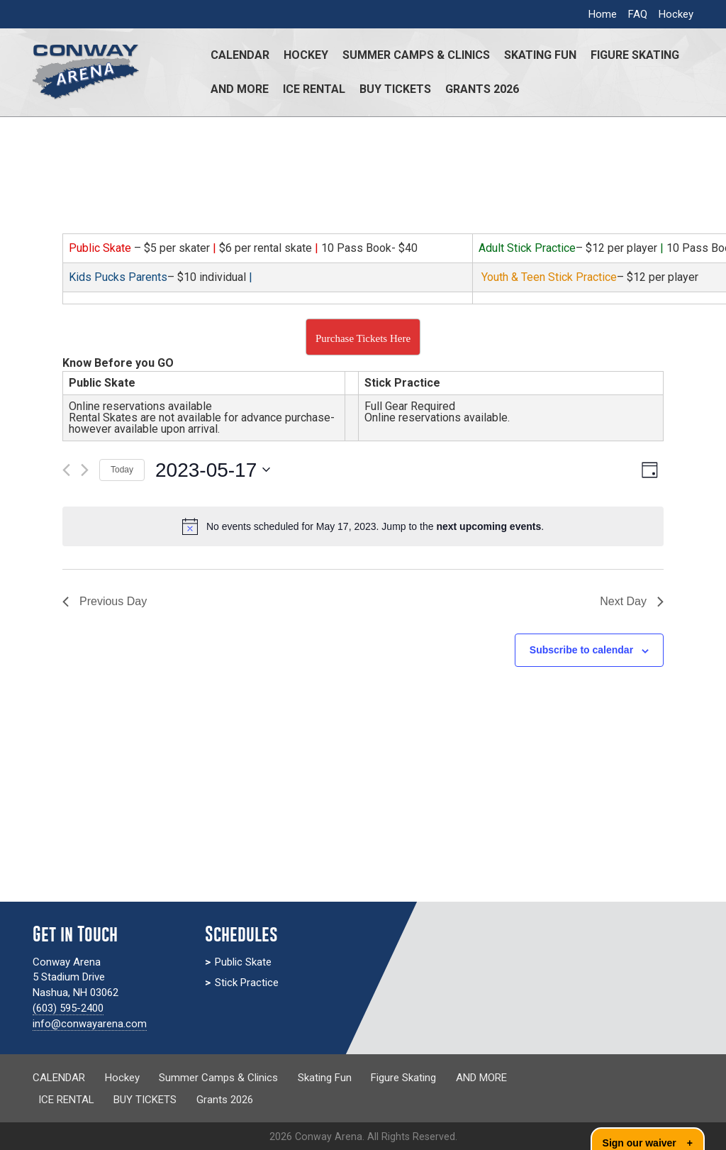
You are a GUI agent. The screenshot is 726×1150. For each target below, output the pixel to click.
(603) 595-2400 (68, 1008)
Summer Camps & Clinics (416, 55)
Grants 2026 (482, 89)
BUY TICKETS (395, 89)
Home (602, 14)
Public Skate (243, 962)
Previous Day (104, 601)
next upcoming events (488, 526)
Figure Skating (635, 55)
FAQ (637, 14)
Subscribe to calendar (581, 650)
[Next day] (85, 470)
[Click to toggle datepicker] (212, 470)
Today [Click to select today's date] (122, 470)
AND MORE (240, 89)
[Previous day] (66, 470)
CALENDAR (240, 55)
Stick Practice (247, 982)
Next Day (632, 601)
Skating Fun (540, 55)
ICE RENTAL (314, 89)
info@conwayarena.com (90, 1023)
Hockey (676, 14)
